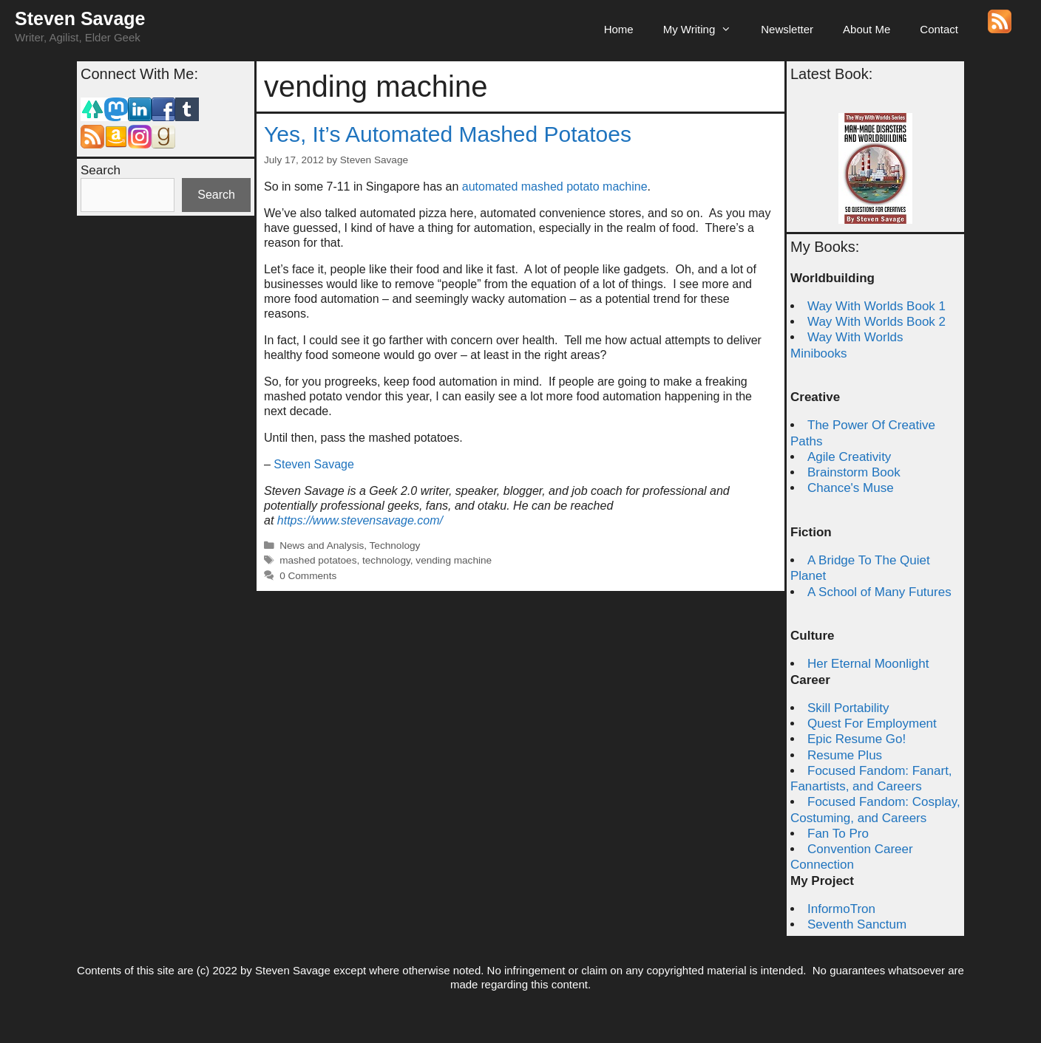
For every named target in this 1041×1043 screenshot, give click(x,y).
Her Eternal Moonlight (868, 664)
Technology (395, 545)
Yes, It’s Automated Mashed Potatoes (447, 134)
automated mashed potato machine (555, 186)
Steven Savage (80, 18)
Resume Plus (844, 755)
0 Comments (307, 575)
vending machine (454, 560)
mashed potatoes (317, 560)
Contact (939, 29)
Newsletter (787, 29)
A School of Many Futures (879, 592)
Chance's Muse (850, 488)
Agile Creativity (849, 457)
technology (386, 560)
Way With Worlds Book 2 (876, 322)
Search (101, 170)
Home (619, 29)
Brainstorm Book (854, 472)
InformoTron (841, 909)
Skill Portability (848, 708)
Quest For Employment (872, 724)
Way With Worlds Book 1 (876, 306)
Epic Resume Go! (856, 739)
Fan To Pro (838, 834)
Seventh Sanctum (856, 924)
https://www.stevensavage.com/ (360, 520)
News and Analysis (321, 545)
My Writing (705, 29)
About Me (866, 29)
